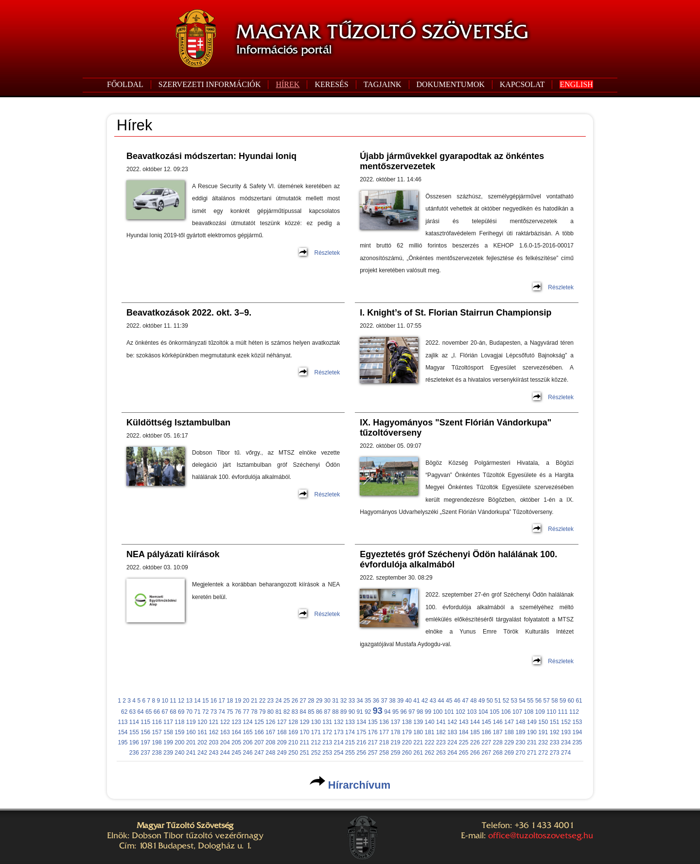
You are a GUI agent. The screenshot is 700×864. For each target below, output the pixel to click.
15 (205, 700)
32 (343, 700)
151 (555, 722)
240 (179, 752)
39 (400, 700)
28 (311, 700)
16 (213, 700)
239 (168, 752)
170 (304, 732)
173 (339, 732)
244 (225, 752)
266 (475, 752)
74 (221, 711)
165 (248, 732)
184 (464, 732)
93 (378, 711)
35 (368, 700)
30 (327, 700)
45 (449, 700)
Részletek (327, 252)
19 (238, 700)
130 (316, 722)
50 (490, 700)
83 (295, 711)
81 (278, 711)
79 (262, 711)
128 (293, 722)
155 (134, 732)
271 (532, 752)
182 (441, 732)
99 (428, 711)
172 (327, 732)
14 (197, 700)
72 (205, 711)
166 (259, 732)
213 (327, 742)
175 (361, 732)
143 (464, 722)
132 (339, 722)
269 (509, 752)
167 (270, 732)
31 (335, 700)
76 (238, 711)
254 (339, 752)
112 (574, 711)
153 (577, 722)
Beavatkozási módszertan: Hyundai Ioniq (211, 156)
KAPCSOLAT (522, 84)
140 (430, 722)
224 (452, 742)
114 (134, 722)
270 (520, 752)
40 (408, 700)
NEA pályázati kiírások (172, 554)
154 (122, 732)
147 (509, 722)
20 (246, 700)
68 (173, 711)
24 (278, 700)
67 (165, 711)
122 (225, 722)
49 (481, 700)
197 (145, 742)
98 (420, 711)
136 (384, 722)
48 (473, 700)
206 (248, 742)
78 (254, 711)
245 (236, 752)
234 (566, 742)
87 (327, 711)
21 (254, 700)
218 (384, 742)
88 (335, 711)
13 (189, 700)
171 (316, 732)
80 (270, 711)
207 (259, 742)
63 (132, 711)
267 (486, 752)
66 (157, 711)
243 (213, 752)
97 (411, 711)
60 (571, 700)
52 (506, 700)
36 (376, 700)
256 (361, 752)
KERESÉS (331, 84)
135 (373, 722)
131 (327, 722)
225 (464, 742)
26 (295, 700)
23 (270, 700)
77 (246, 711)
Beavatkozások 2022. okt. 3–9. (188, 312)
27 (302, 700)
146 (498, 722)
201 (191, 742)
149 (532, 722)
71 (197, 711)
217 (373, 742)
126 (270, 722)
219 (395, 742)
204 (225, 742)
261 (418, 752)
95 (395, 711)
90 (352, 711)
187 (498, 732)
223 (441, 742)
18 (230, 700)
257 (373, 752)
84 (303, 711)
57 (546, 700)
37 (384, 700)
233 (555, 742)
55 (530, 700)
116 (157, 722)
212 (316, 742)
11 (173, 700)
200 (179, 742)
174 (350, 732)
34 (359, 700)
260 (407, 752)
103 (472, 711)
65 (148, 711)
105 (494, 711)
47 (465, 700)
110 (551, 711)
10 (165, 700)
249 (282, 752)
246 (248, 752)
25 (286, 700)
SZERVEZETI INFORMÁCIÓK (209, 84)
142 (452, 722)
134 (361, 722)
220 (407, 742)
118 (179, 722)
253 (327, 752)
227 (486, 742)
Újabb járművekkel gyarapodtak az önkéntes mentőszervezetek (452, 161)
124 (248, 722)
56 (538, 700)
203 (213, 742)
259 (395, 752)
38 (392, 700)
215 (350, 742)
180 (418, 732)
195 (122, 742)
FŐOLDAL (125, 84)
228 (498, 742)
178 (395, 732)
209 (282, 742)
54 (522, 700)
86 (319, 711)
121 (213, 722)
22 (262, 700)
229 (509, 742)
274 (566, 752)
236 (134, 752)
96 (404, 711)
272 (543, 752)
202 (202, 742)
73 (213, 711)
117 (168, 722)
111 (563, 711)
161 (202, 732)
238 (157, 752)
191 (543, 732)
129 (304, 722)
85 (311, 711)
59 (563, 700)
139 (418, 722)
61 (579, 700)
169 (293, 732)
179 (407, 732)
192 (555, 732)
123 (236, 722)
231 (532, 742)
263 (441, 752)
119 (191, 722)
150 (543, 722)
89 (343, 711)
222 (430, 742)
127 (282, 722)
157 (157, 732)
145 (486, 722)
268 (498, 752)
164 (236, 732)
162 (213, 732)
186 (486, 732)
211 (304, 742)
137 (395, 722)
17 (221, 700)
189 (520, 732)
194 (577, 732)
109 (540, 711)
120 (202, 722)
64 (140, 711)
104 (483, 711)
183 (452, 732)
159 (179, 732)
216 (361, 742)
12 (181, 700)
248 (270, 752)
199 (168, 742)
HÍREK (287, 84)
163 (225, 732)
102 (460, 711)
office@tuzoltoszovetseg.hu (540, 835)
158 (168, 732)
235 (577, 742)
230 (520, 742)
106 (506, 711)
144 (475, 722)
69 (181, 711)
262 (430, 752)
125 (259, 722)
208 (270, 742)
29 (319, 700)
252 (316, 752)
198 (157, 742)
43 (433, 700)
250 (293, 752)
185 (475, 732)
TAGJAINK (383, 84)
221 (418, 742)
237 (145, 752)
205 (236, 742)
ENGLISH (576, 84)
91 (359, 711)
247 (259, 752)
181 (430, 732)
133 (350, 722)
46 (457, 700)
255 (350, 752)
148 (520, 722)
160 (191, 732)
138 (407, 722)
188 (509, 732)
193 (566, 732)
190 (532, 732)
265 (464, 752)
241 (191, 752)
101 (449, 711)
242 (202, 752)
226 (475, 742)
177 (384, 732)
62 (124, 711)
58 (554, 700)
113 (122, 722)
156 (145, 732)
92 (368, 711)
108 (528, 711)
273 (555, 752)
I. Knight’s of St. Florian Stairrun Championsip (455, 312)
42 (424, 700)
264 (452, 752)
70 (189, 711)
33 (352, 700)
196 (134, 742)
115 (145, 722)
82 (286, 711)
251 (304, 752)
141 (441, 722)
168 (282, 732)
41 (416, 700)
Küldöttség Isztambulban (178, 422)
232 (543, 742)
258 (384, 752)
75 (230, 711)
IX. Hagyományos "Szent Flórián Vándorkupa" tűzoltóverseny (455, 428)
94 (387, 711)
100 (437, 711)
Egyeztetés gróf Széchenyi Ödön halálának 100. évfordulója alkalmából (458, 559)
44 (441, 700)
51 (497, 700)
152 (566, 722)
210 (293, 742)
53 (514, 700)
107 (517, 711)
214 (339, 742)
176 (373, 732)
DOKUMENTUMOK (451, 84)
